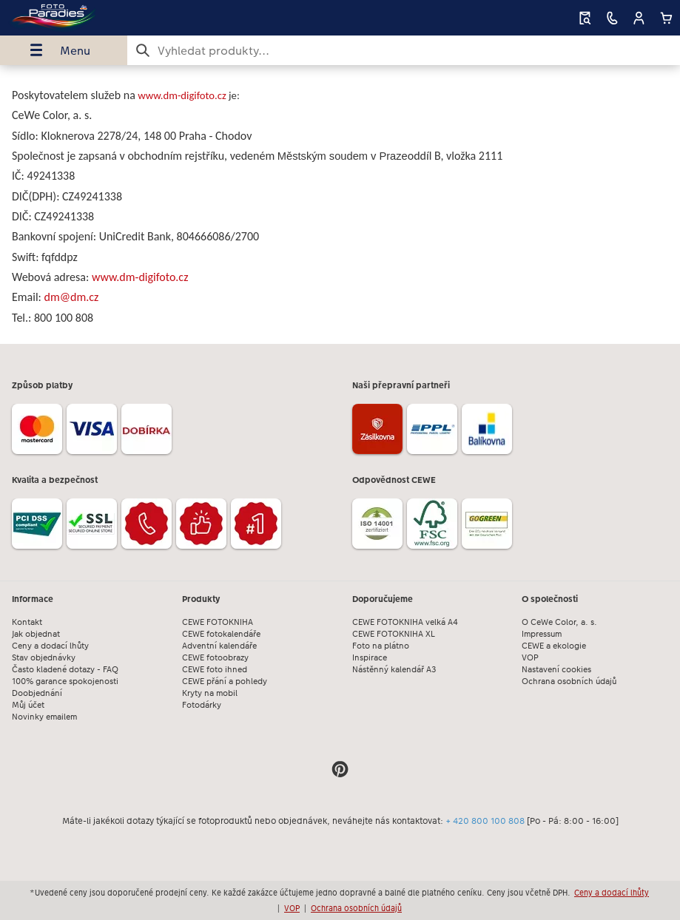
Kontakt (27, 622)
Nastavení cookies (556, 669)
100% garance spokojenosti (65, 681)
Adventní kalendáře (219, 646)
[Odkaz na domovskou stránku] (130, 17)
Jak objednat (36, 634)
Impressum (542, 634)
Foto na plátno (380, 646)
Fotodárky (201, 705)
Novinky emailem (44, 717)
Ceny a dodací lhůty (50, 646)
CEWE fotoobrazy (215, 657)
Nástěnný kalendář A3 (394, 669)
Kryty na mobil (210, 693)
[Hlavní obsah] (340, 204)
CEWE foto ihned (214, 669)
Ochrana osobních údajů (569, 681)
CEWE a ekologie (554, 646)
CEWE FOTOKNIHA (217, 622)
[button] (639, 18)
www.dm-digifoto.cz (182, 95)
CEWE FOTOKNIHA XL (393, 634)
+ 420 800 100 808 (485, 821)
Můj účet (28, 705)
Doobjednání (37, 693)
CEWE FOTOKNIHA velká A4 (405, 622)
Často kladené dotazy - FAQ (65, 669)
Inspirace (369, 657)
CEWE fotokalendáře (221, 634)
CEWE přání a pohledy (224, 681)
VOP (530, 657)
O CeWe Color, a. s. (559, 622)
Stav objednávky (43, 657)
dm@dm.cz (71, 297)
